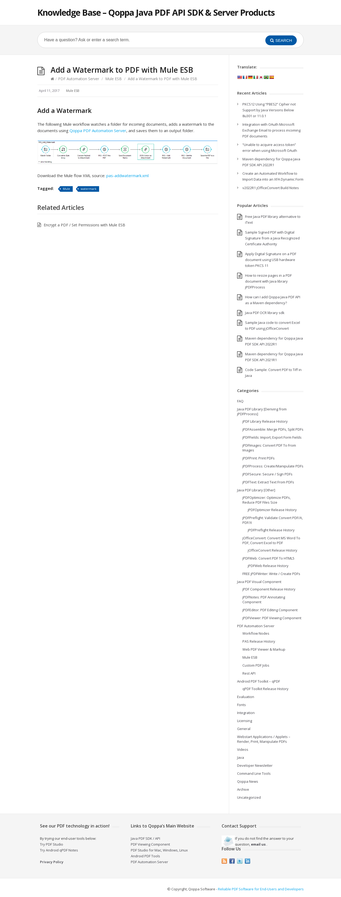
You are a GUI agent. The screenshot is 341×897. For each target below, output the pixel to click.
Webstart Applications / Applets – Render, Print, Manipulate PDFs (263, 739)
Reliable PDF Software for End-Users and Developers (261, 889)
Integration (246, 712)
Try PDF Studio (51, 844)
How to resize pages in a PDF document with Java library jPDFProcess (268, 281)
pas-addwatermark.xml (127, 175)
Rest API (248, 673)
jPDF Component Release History (268, 589)
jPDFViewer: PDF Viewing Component (271, 617)
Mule (66, 189)
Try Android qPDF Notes (59, 850)
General (243, 728)
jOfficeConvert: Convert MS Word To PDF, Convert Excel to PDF (271, 540)
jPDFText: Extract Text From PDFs (268, 482)
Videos (242, 749)
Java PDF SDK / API (145, 838)
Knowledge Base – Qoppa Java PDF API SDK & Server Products (156, 12)
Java (240, 757)
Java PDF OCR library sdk (265, 312)
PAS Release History (258, 641)
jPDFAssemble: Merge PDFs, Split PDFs (272, 429)
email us (258, 844)
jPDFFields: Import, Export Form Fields (272, 437)
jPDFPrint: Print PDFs (258, 458)
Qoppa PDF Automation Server (98, 130)
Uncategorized (249, 797)
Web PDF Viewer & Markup (263, 649)
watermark (88, 189)
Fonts (241, 704)
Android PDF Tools (145, 856)
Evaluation (245, 696)
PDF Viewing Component (150, 844)
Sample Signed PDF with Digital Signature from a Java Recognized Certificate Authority (272, 238)
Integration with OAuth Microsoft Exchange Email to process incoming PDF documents (271, 130)
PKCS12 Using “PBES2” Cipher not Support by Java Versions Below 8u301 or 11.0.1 (269, 110)
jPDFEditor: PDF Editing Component (270, 609)
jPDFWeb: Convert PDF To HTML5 (268, 558)
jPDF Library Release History (265, 421)
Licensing (244, 720)
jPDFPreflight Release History (271, 530)
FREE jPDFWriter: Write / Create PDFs (271, 573)
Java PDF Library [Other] (256, 490)
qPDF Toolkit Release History (265, 688)
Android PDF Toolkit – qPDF (258, 681)
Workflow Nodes (255, 633)
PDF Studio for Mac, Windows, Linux (159, 850)
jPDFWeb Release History (268, 565)
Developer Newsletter (255, 765)
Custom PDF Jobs (255, 665)
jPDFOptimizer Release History (272, 509)
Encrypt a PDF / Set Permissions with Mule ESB (84, 224)
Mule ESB (113, 78)
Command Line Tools (254, 773)
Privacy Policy (51, 861)
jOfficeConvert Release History (272, 550)
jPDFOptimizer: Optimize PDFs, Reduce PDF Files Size (266, 500)
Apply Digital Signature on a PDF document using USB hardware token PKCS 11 (270, 259)
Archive (243, 789)
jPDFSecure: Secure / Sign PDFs (267, 474)
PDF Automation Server (78, 78)
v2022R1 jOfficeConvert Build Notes (270, 187)
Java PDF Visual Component (259, 581)
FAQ (240, 401)
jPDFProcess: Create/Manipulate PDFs (272, 466)
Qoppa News (247, 781)
